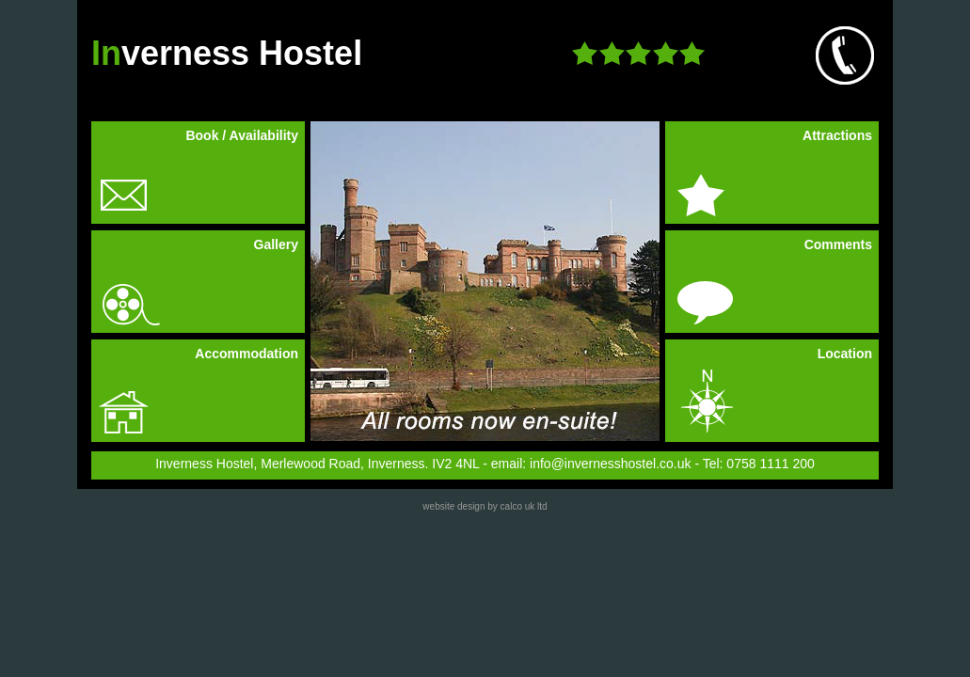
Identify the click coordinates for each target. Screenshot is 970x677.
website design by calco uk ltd (484, 506)
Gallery (276, 244)
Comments (838, 244)
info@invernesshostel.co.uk (610, 463)
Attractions (837, 135)
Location (845, 353)
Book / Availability (241, 135)
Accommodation (246, 353)
